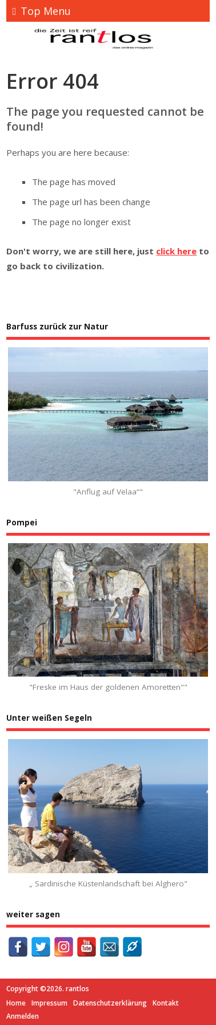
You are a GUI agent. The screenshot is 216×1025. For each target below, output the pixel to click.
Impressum (49, 1003)
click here (176, 251)
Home (16, 1003)
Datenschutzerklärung (110, 1003)
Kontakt (166, 1003)
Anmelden (22, 1016)
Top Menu (42, 11)
